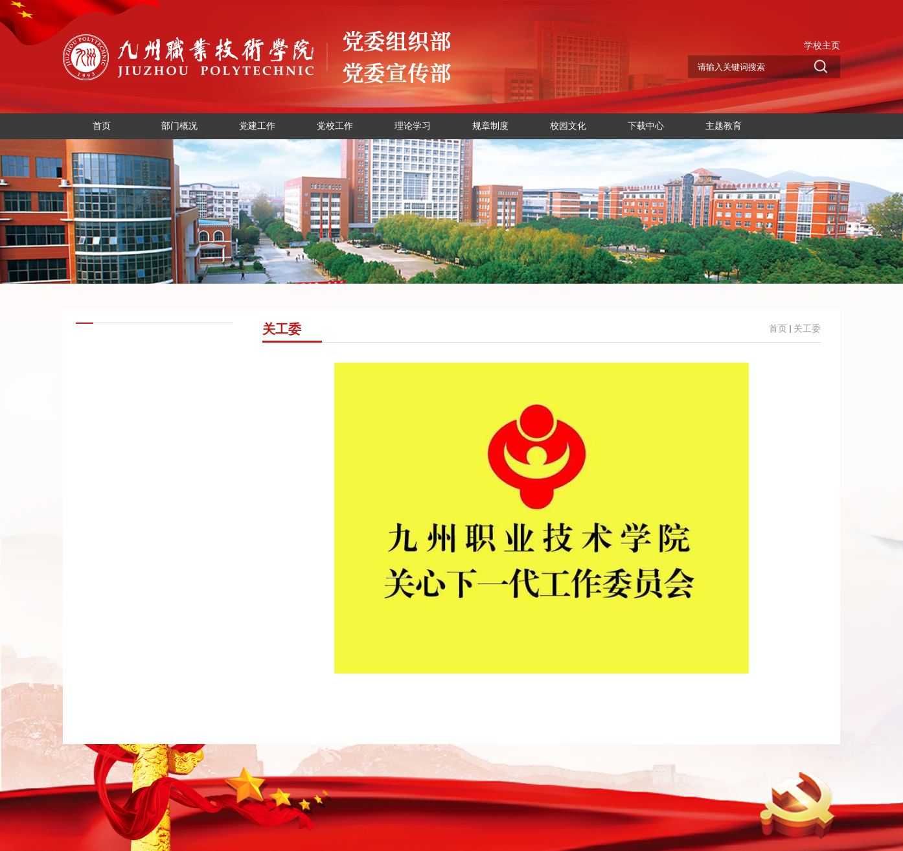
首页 (778, 329)
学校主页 (822, 45)
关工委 (807, 329)
